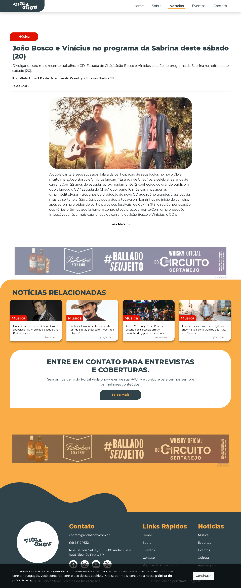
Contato (220, 6)
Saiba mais (120, 395)
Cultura (203, 558)
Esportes (204, 543)
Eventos (199, 6)
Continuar (203, 576)
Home (139, 6)
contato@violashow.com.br (89, 535)
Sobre (157, 6)
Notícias (177, 6)
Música (203, 535)
